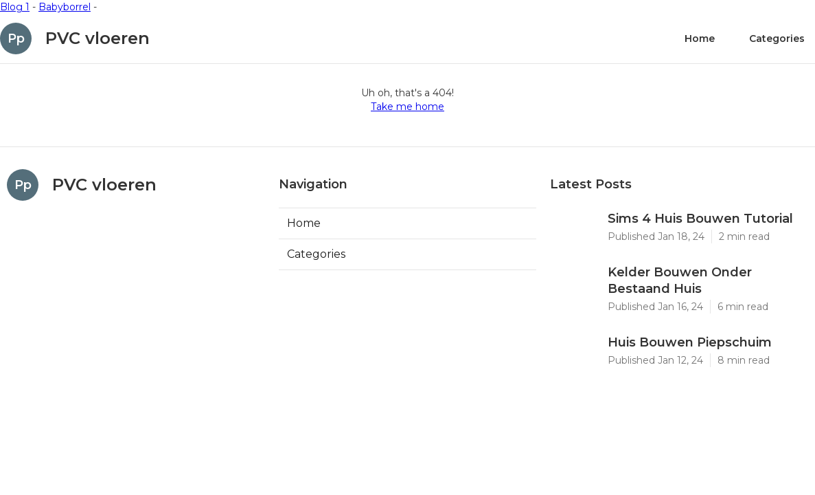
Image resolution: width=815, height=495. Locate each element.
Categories (777, 38)
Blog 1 (15, 7)
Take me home (407, 106)
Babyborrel (64, 7)
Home (700, 38)
